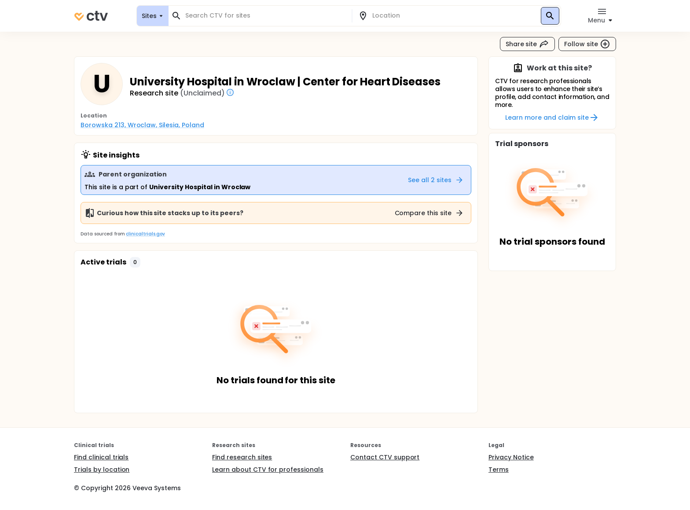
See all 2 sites (436, 180)
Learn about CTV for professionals (267, 469)
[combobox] (265, 15)
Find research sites (242, 457)
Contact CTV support (384, 457)
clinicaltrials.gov (145, 234)
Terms (498, 469)
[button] (135, 262)
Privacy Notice (511, 457)
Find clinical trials (101, 457)
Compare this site (429, 213)
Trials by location (101, 469)
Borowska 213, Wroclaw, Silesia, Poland (142, 125)
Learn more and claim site (552, 117)
